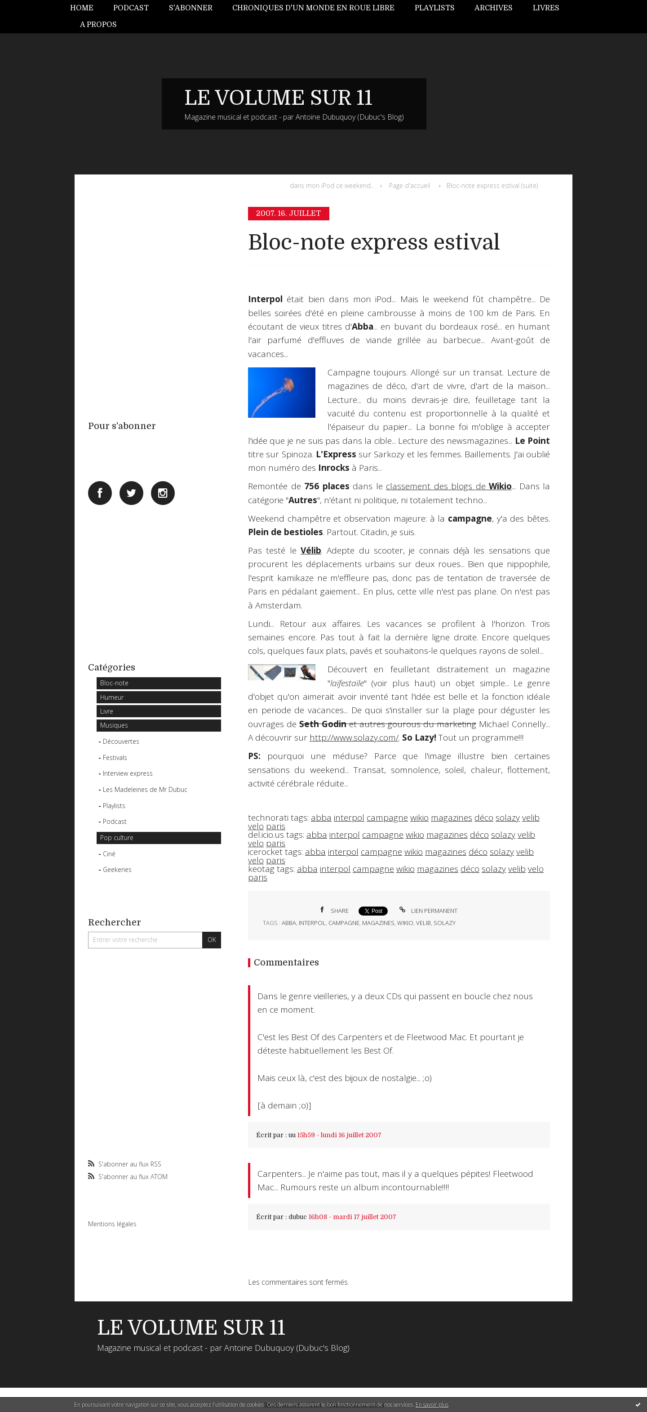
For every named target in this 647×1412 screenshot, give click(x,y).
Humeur (112, 697)
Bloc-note (114, 683)
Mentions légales (112, 1224)
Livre (106, 711)
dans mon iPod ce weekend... (332, 185)
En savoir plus (432, 1404)
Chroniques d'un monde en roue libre (313, 8)
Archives (493, 8)
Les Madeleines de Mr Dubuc (145, 789)
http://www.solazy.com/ (354, 737)
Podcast (131, 8)
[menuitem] (86, 8)
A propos (98, 25)
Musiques (114, 725)
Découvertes (121, 741)
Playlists (435, 8)
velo (256, 826)
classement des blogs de (449, 486)
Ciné (109, 853)
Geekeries (117, 869)
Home (81, 8)
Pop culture (116, 837)
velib (531, 817)
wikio (419, 817)
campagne (387, 817)
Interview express (128, 773)
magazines (451, 817)
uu (292, 1135)
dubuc (297, 1216)
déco (483, 817)
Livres (546, 8)
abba (321, 817)
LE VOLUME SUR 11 (278, 98)
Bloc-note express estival (374, 243)
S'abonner (191, 8)
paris (275, 826)
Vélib (311, 550)
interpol (349, 817)
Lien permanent (427, 911)
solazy (508, 817)
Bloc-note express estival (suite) (492, 185)
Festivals (115, 757)
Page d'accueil (409, 185)
